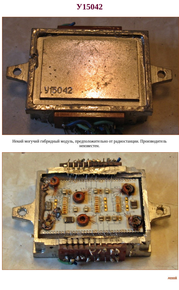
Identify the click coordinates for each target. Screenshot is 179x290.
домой (172, 278)
